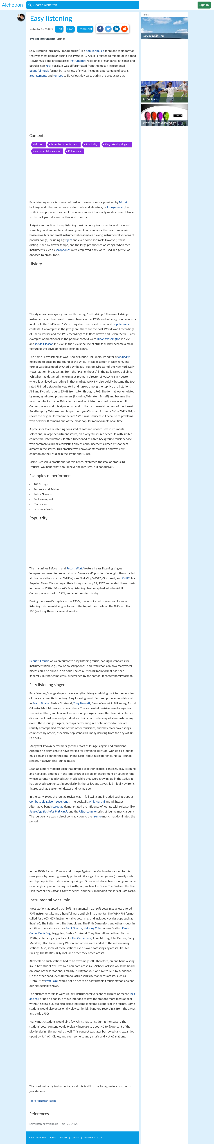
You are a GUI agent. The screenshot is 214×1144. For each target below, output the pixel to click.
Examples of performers (64, 144)
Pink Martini (97, 801)
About (37, 1137)
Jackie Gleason (44, 344)
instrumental (78, 61)
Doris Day (44, 933)
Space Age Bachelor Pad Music (48, 811)
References (74, 151)
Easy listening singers (117, 144)
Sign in (204, 5)
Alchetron (12, 5)
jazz (69, 240)
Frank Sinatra (41, 703)
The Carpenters (81, 938)
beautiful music (39, 70)
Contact (75, 1137)
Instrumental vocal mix (47, 151)
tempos (58, 75)
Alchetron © (93, 1137)
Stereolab (57, 806)
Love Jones (63, 801)
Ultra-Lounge (87, 811)
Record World (74, 568)
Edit (59, 29)
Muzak (123, 202)
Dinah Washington (108, 339)
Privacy (63, 1137)
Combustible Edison (41, 801)
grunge (97, 816)
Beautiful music (39, 661)
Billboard (124, 357)
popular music (95, 51)
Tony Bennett (81, 703)
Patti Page (51, 981)
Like (70, 29)
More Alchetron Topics (42, 1101)
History (38, 144)
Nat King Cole (92, 928)
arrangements (38, 75)
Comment (85, 29)
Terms (53, 1137)
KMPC (126, 578)
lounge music (115, 207)
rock (48, 66)
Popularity (91, 144)
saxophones (62, 250)
